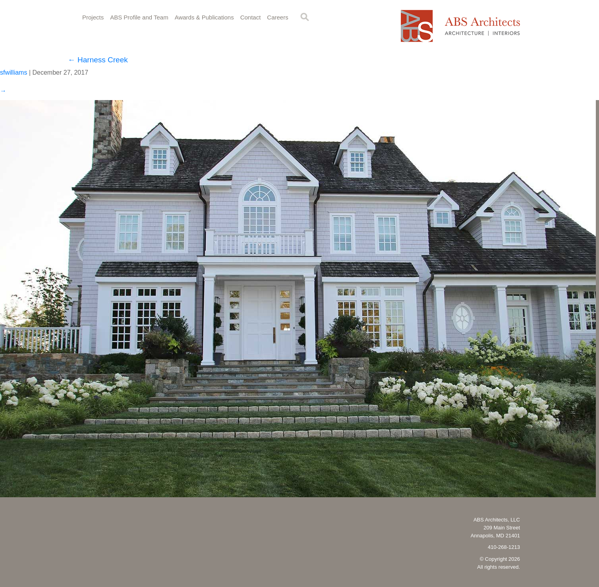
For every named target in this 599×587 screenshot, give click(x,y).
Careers (277, 17)
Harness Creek (98, 60)
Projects (93, 17)
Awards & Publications (204, 17)
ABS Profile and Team (139, 17)
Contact (250, 17)
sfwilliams (13, 72)
